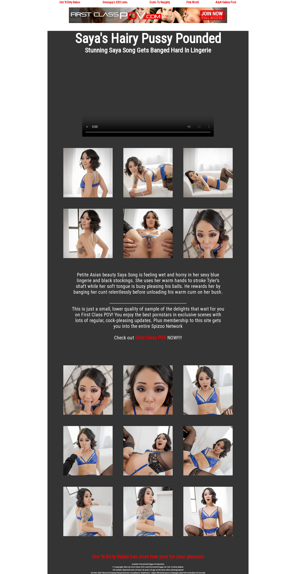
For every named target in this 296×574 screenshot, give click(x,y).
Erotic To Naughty (160, 2)
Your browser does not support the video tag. (148, 100)
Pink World (192, 2)
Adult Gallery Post (225, 2)
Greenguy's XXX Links (115, 2)
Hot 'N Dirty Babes (70, 2)
